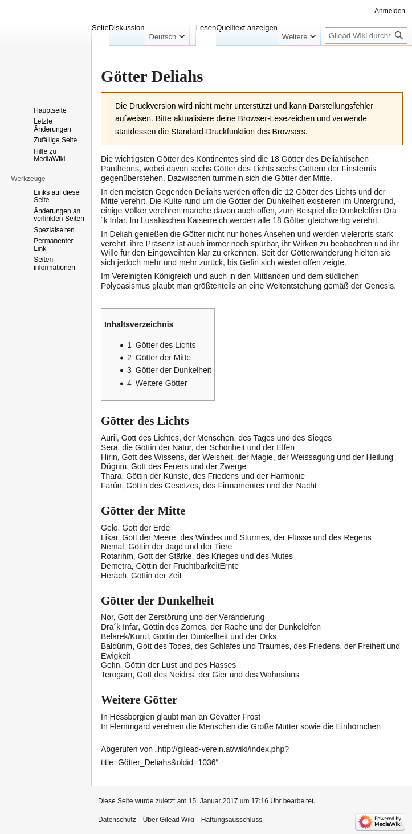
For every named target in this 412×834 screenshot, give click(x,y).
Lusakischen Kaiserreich (184, 220)
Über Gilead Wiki (168, 820)
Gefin (249, 262)
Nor (107, 617)
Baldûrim (116, 646)
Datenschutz (117, 820)
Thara (111, 475)
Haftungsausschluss (231, 820)
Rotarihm (117, 556)
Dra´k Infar (119, 626)
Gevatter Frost (235, 716)
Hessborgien (132, 716)
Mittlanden (271, 276)
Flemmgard (130, 726)
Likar (109, 537)
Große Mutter (274, 726)
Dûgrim (114, 466)
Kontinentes (217, 158)
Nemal (112, 546)
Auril (109, 437)
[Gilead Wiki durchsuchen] (366, 35)
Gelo (109, 527)
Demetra (116, 565)
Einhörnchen (358, 726)
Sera (109, 447)
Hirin (109, 457)
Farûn (111, 485)
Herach (114, 575)
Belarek (114, 636)
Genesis (379, 285)
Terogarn (116, 674)
